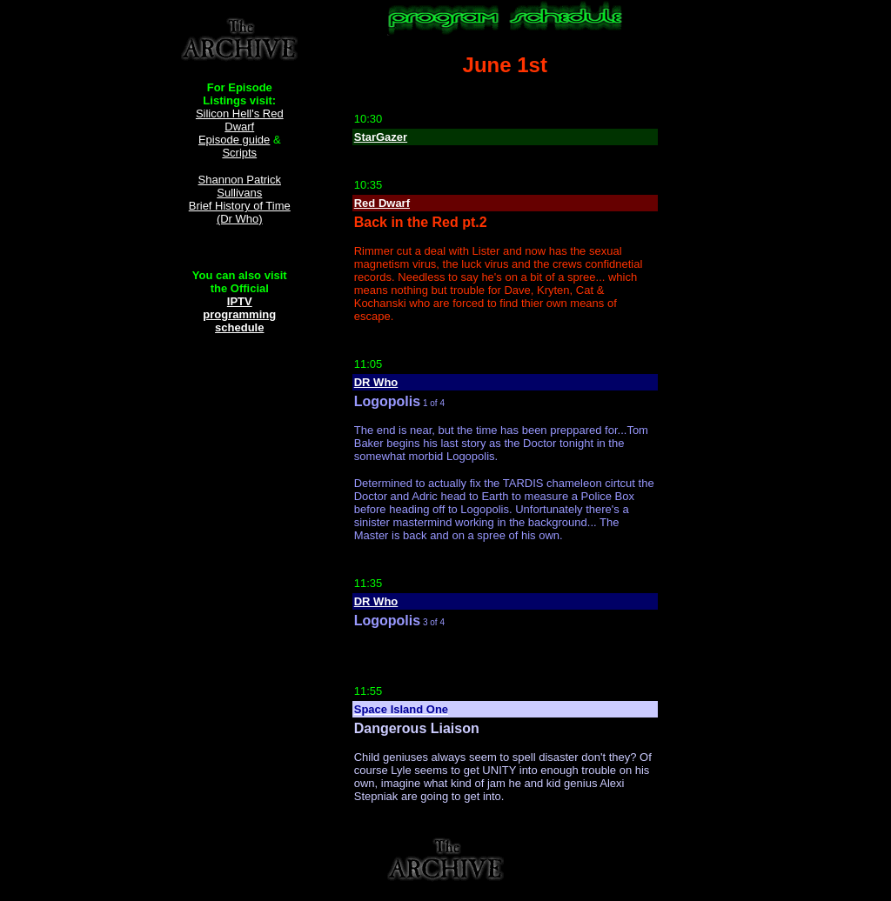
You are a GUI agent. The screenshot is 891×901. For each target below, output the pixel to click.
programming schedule (239, 321)
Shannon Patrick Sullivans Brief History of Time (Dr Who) (240, 199)
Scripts (239, 152)
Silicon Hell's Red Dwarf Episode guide (240, 126)
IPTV (239, 301)
